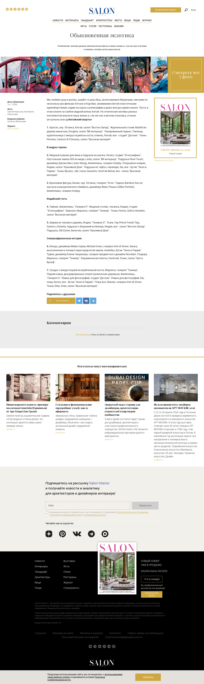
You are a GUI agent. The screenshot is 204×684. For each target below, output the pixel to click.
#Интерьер (60, 433)
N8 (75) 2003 (13, 128)
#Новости (10, 429)
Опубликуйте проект (166, 9)
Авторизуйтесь (82, 335)
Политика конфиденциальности (123, 637)
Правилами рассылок (95, 515)
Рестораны (105, 26)
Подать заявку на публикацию (145, 633)
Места (118, 20)
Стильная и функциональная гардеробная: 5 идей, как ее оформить (74, 408)
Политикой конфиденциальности (66, 515)
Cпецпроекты (71, 587)
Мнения (119, 26)
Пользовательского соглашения (132, 512)
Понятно (148, 677)
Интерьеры (72, 20)
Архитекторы (104, 20)
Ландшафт (87, 20)
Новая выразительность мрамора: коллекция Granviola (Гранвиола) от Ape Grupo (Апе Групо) (27, 408)
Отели (92, 26)
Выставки (69, 560)
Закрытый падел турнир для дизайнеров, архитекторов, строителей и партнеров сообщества (122, 409)
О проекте (40, 633)
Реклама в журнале (91, 633)
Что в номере (152, 579)
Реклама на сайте (63, 633)
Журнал (147, 20)
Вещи (127, 20)
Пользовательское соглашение (80, 637)
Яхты (83, 26)
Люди (136, 20)
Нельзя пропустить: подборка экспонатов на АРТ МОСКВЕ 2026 (174, 406)
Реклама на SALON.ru (164, 160)
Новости (58, 20)
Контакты (115, 633)
